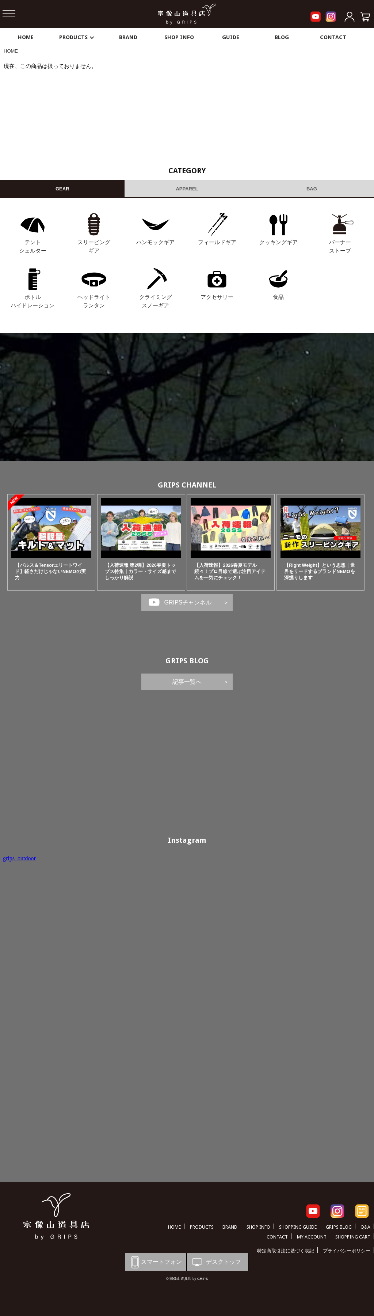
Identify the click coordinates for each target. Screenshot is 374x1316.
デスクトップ (216, 1262)
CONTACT (333, 37)
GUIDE (230, 37)
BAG (311, 188)
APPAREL (187, 188)
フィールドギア (217, 242)
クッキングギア (278, 242)
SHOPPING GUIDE (298, 1227)
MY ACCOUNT (312, 1237)
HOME (26, 37)
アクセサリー (217, 297)
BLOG (282, 37)
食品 (278, 297)
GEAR (62, 188)
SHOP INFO (179, 37)
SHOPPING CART (352, 1237)
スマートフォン (155, 1262)
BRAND (128, 37)
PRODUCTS (77, 37)
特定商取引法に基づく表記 (285, 1251)
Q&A (365, 1227)
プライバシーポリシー (346, 1251)
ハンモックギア (155, 242)
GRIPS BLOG (187, 660)
